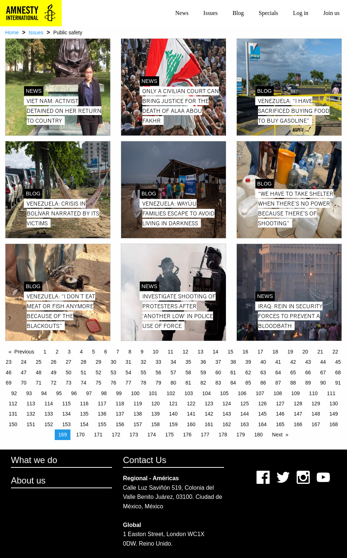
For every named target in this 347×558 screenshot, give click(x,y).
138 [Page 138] (138, 414)
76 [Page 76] (113, 383)
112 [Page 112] (13, 403)
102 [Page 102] (171, 393)
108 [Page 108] (277, 393)
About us (28, 480)
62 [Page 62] (248, 372)
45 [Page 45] (338, 362)
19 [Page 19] (290, 352)
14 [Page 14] (216, 352)
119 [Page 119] (138, 403)
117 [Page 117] (102, 403)
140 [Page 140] (173, 414)
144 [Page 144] (244, 414)
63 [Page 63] (263, 372)
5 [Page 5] (93, 352)
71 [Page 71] (39, 383)
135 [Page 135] (84, 414)
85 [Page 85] (248, 383)
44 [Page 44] (323, 362)
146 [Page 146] (280, 414)
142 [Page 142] (209, 414)
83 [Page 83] (218, 383)
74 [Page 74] (83, 383)
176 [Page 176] (187, 434)
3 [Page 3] (69, 352)
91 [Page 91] (338, 383)
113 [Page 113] (31, 403)
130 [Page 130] (333, 403)
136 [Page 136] (102, 414)
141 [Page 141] (191, 414)
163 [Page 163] (244, 424)
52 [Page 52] (98, 372)
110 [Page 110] (313, 393)
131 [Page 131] (13, 414)
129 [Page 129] (316, 403)
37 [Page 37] (218, 362)
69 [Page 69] (9, 383)
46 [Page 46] (9, 372)
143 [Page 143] (227, 414)
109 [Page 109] (295, 393)
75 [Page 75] (98, 383)
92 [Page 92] (14, 393)
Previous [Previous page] (24, 352)
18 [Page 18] (275, 352)
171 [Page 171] (98, 434)
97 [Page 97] (89, 393)
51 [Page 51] (83, 372)
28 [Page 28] (83, 362)
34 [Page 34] (173, 362)
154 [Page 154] (84, 424)
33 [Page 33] (158, 362)
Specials (268, 13)
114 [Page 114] (49, 403)
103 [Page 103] (188, 393)
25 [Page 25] (39, 362)
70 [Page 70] (24, 383)
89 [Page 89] (308, 383)
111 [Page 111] (331, 393)
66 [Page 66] (308, 372)
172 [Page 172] (116, 434)
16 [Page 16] (245, 352)
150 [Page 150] (13, 424)
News (181, 13)
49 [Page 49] (54, 372)
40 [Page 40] (263, 362)
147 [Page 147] (298, 414)
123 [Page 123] (209, 403)
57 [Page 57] (173, 372)
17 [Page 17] (260, 352)
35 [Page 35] (188, 362)
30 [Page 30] (113, 362)
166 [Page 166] (298, 424)
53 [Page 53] (113, 372)
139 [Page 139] (155, 414)
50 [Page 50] (69, 372)
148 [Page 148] (316, 414)
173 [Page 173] (134, 434)
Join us (331, 13)
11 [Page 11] (171, 352)
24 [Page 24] (24, 362)
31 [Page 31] (128, 362)
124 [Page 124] (227, 403)
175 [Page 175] (169, 434)
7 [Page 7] (117, 352)
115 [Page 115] (66, 403)
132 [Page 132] (31, 414)
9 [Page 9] (141, 352)
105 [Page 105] (224, 393)
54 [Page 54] (128, 372)
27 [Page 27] (69, 362)
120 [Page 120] (155, 403)
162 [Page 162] (227, 424)
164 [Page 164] (262, 424)
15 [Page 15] (231, 352)
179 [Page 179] (240, 434)
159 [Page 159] (173, 424)
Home (12, 32)
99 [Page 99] (119, 393)
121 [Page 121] (173, 403)
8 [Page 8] (129, 352)
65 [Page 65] (293, 372)
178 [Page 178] (223, 434)
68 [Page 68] (338, 372)
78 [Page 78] (143, 383)
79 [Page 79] (158, 383)
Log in (300, 13)
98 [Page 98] (104, 393)
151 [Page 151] (31, 424)
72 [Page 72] (54, 383)
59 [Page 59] (203, 372)
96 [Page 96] (74, 393)
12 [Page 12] (186, 352)
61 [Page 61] (233, 372)
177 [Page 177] (205, 434)
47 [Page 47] (24, 372)
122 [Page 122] (191, 403)
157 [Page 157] (138, 424)
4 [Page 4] (81, 352)
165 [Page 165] (280, 424)
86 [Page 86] (263, 383)
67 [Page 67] (323, 372)
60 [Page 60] (218, 372)
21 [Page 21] (320, 352)
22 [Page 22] (335, 352)
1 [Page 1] (44, 352)
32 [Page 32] (143, 362)
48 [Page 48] (39, 372)
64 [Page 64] (278, 372)
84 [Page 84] (233, 383)
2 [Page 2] (57, 352)
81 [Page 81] (188, 383)
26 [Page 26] (54, 362)
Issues (210, 13)
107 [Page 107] (260, 393)
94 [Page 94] (44, 393)
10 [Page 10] (156, 352)
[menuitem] (182, 13)
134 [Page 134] (66, 414)
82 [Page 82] (203, 383)
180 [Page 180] (258, 434)
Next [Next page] (277, 434)
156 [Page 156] (120, 424)
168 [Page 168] (333, 424)
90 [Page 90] (323, 383)
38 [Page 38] (233, 362)
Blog (238, 13)
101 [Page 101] (153, 393)
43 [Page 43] (308, 362)
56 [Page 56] (158, 372)
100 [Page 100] (135, 393)
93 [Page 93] (29, 393)
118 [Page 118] (120, 403)
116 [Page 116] (84, 403)
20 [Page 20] (305, 352)
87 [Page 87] (278, 383)
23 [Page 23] (9, 362)
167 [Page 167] (316, 424)
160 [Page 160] (191, 424)
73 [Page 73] (69, 383)
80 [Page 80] (173, 383)
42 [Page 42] (293, 362)
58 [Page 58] (188, 372)
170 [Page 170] (80, 434)
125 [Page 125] (244, 403)
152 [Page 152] (49, 424)
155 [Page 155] (102, 424)
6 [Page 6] (105, 352)
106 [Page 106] (242, 393)
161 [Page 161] (209, 424)
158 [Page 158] (155, 424)
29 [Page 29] (98, 362)
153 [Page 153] (66, 424)
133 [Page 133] (49, 414)
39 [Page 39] (248, 362)
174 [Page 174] (151, 434)
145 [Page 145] (262, 414)
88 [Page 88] (293, 383)
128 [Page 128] (298, 403)
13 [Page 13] (201, 352)
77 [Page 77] (128, 383)
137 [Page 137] (120, 414)
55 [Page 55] (143, 372)
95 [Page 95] (59, 393)
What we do (34, 460)
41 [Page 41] (278, 362)
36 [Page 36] (203, 362)
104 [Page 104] (206, 393)
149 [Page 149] (333, 414)
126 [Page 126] (262, 403)
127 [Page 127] (280, 403)
